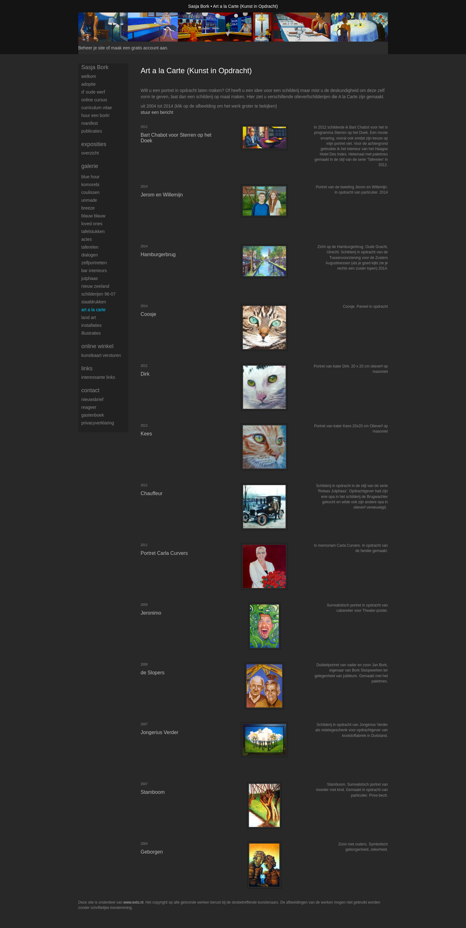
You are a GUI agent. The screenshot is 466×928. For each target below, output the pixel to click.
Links (87, 368)
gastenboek (92, 415)
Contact (90, 390)
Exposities (93, 144)
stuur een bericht (157, 112)
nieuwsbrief (92, 399)
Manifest (89, 123)
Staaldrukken (93, 301)
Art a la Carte (93, 309)
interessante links (98, 377)
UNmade (89, 200)
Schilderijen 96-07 (98, 294)
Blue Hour (90, 176)
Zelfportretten (94, 262)
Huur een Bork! (95, 115)
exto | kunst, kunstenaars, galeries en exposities (96, 6)
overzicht (90, 152)
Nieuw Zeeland (95, 286)
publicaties (91, 131)
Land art (88, 317)
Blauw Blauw (93, 215)
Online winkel (97, 346)
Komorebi (90, 184)
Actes (86, 239)
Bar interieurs (94, 270)
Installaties (91, 325)
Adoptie (88, 84)
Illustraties (91, 333)
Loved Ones (92, 223)
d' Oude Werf (93, 91)
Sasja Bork (198, 6)
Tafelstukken (93, 231)
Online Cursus (94, 99)
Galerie (89, 166)
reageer (88, 407)
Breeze (88, 207)
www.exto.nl (133, 902)
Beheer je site (91, 47)
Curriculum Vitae (96, 107)
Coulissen (90, 192)
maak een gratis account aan (139, 47)
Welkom (88, 76)
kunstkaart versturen (101, 355)
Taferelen (89, 247)
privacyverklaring (97, 422)
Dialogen (89, 254)
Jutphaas (89, 278)
